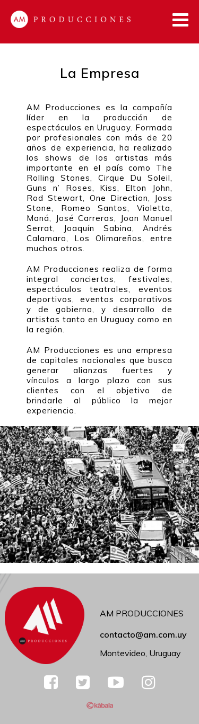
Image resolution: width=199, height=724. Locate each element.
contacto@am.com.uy (143, 634)
